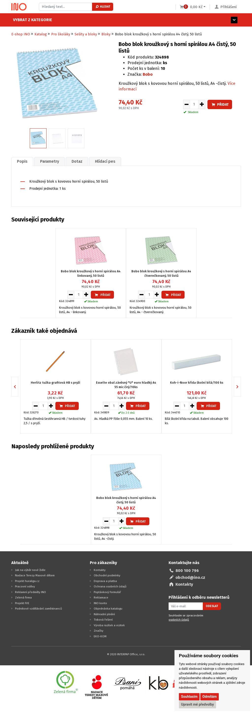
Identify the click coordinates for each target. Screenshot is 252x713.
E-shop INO (20, 34)
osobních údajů (179, 619)
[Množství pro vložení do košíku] (194, 104)
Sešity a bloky (86, 34)
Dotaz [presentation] (77, 161)
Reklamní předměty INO (30, 592)
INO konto (100, 603)
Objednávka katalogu (108, 608)
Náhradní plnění (104, 614)
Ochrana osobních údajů (110, 586)
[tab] (22, 161)
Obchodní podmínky (107, 575)
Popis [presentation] (22, 161)
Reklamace (101, 597)
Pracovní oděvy (25, 586)
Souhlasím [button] (189, 696)
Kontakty (100, 570)
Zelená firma (23, 597)
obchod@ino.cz (190, 577)
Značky (98, 630)
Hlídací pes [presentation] (105, 161)
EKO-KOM (100, 636)
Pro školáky (60, 34)
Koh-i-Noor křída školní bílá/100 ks (196, 382)
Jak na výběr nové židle (30, 570)
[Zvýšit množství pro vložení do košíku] (202, 104)
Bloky (105, 34)
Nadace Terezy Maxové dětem (35, 575)
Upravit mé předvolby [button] (197, 704)
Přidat (220, 104)
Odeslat (212, 606)
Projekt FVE (22, 603)
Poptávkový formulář (107, 592)
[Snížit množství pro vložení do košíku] (186, 104)
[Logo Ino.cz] (19, 7)
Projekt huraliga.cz (27, 581)
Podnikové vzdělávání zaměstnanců (38, 608)
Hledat (102, 6)
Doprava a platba (105, 581)
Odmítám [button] (210, 696)
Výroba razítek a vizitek (109, 625)
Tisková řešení (103, 619)
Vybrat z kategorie (30, 19)
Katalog (40, 34)
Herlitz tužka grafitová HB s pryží (55, 382)
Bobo (148, 74)
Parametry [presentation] (49, 161)
